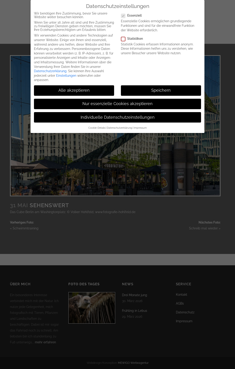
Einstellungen (66, 73)
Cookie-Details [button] (96, 125)
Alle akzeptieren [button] (74, 87)
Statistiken (134, 36)
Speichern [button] (161, 87)
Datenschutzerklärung (50, 68)
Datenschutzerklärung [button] (119, 125)
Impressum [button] (140, 125)
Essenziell (133, 13)
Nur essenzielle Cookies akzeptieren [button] (117, 101)
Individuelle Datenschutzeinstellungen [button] (118, 114)
